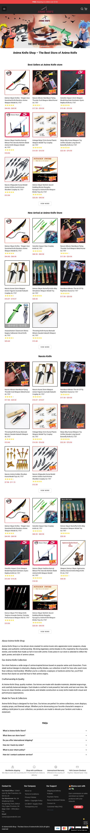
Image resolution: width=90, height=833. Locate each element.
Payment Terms (52, 797)
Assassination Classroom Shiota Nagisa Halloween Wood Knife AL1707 (16, 333)
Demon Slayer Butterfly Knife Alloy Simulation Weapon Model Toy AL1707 (44, 291)
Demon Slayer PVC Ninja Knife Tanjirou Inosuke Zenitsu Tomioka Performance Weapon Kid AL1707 (17, 615)
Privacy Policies (30, 797)
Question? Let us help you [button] (79, 830)
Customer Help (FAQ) (54, 807)
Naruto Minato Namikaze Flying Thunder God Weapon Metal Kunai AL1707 (44, 100)
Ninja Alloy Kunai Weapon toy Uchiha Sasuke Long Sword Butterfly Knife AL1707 (71, 142)
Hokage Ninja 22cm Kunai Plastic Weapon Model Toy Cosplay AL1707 (44, 142)
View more (45, 203)
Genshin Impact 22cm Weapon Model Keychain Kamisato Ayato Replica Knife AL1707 (72, 100)
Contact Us (51, 803)
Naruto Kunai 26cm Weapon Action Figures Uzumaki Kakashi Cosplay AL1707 (16, 291)
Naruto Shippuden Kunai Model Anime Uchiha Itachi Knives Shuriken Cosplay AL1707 (16, 187)
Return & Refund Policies (56, 800)
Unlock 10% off (86, 822)
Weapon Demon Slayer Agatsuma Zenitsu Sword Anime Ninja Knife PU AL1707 (72, 570)
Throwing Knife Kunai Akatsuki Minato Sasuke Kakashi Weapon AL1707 (44, 333)
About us (28, 791)
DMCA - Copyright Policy (33, 800)
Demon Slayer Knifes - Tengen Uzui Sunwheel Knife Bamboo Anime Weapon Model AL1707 (17, 100)
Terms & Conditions (32, 794)
